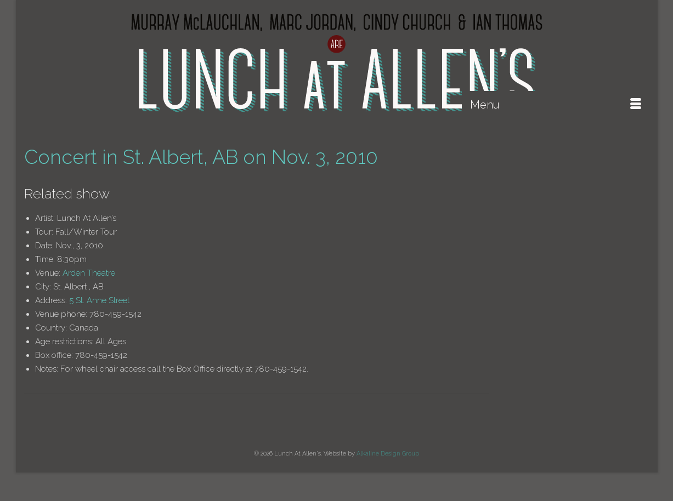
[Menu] (555, 104)
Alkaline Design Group (388, 453)
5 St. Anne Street (99, 300)
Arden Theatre (89, 273)
